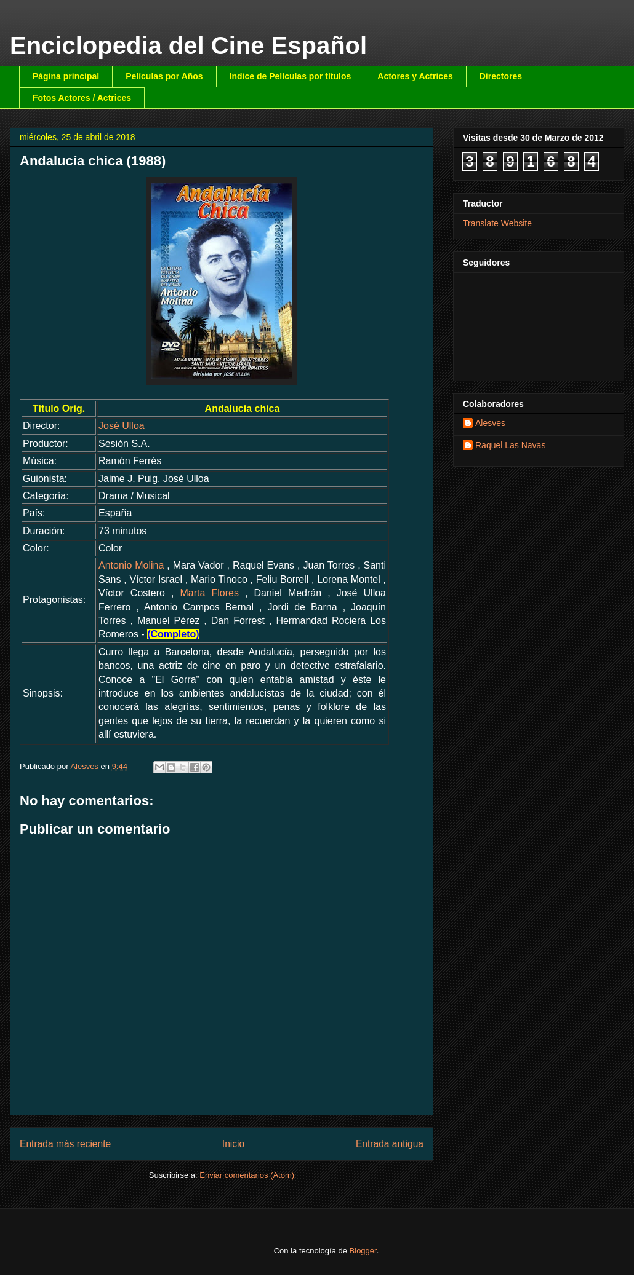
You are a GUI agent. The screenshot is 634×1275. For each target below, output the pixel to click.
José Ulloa (121, 425)
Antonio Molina (131, 565)
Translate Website (497, 223)
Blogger (363, 1250)
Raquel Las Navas (510, 445)
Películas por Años (164, 76)
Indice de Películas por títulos (290, 76)
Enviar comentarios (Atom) (246, 1175)
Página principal (66, 76)
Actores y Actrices (414, 76)
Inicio (233, 1144)
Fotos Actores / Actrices (82, 98)
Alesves (490, 423)
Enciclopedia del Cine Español (188, 45)
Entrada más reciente (65, 1144)
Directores (501, 76)
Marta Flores (209, 593)
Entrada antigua (389, 1144)
